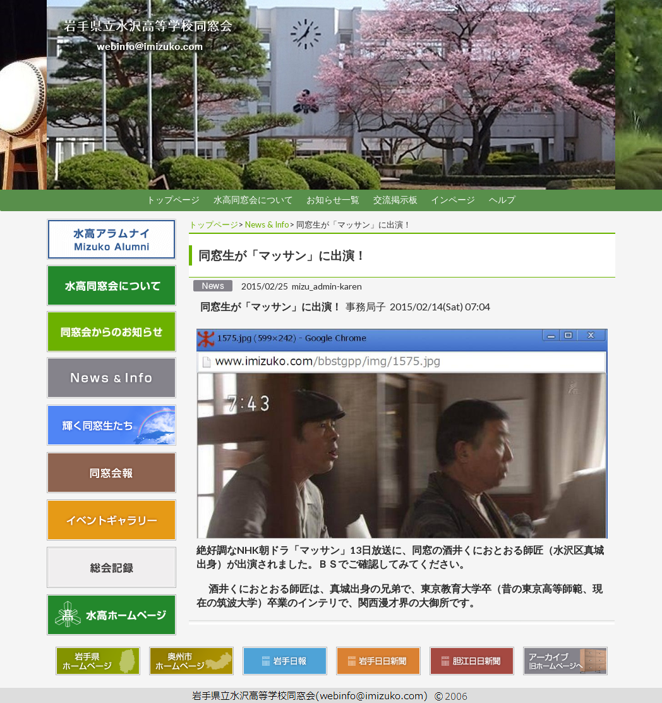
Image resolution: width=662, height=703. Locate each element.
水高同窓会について (253, 200)
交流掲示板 (395, 200)
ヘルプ (502, 200)
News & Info (267, 224)
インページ (453, 200)
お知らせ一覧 (332, 200)
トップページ (173, 200)
